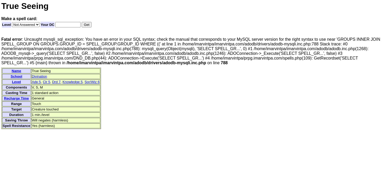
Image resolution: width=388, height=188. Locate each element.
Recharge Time (16, 98)
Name (16, 71)
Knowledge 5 (73, 82)
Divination (39, 76)
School (16, 76)
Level (6, 25)
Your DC (47, 25)
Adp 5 (36, 82)
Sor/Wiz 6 (92, 82)
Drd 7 (56, 82)
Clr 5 (46, 82)
